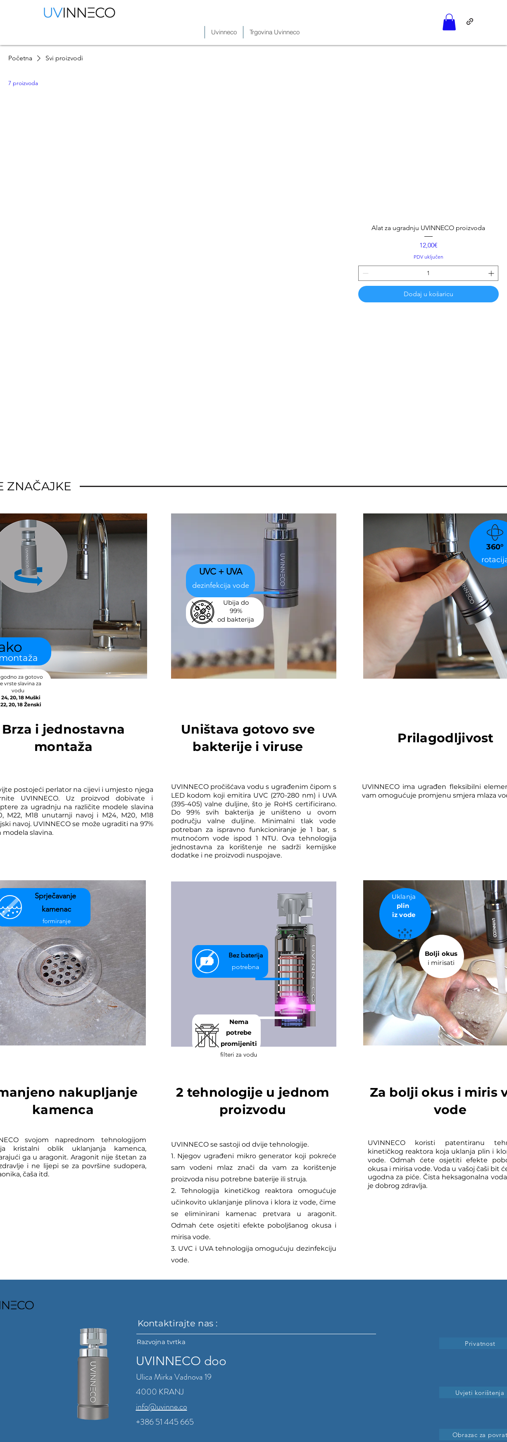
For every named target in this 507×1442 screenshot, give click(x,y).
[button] (449, 22)
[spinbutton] (428, 273)
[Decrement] (364, 273)
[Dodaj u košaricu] (428, 294)
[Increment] (492, 273)
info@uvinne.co (161, 1407)
